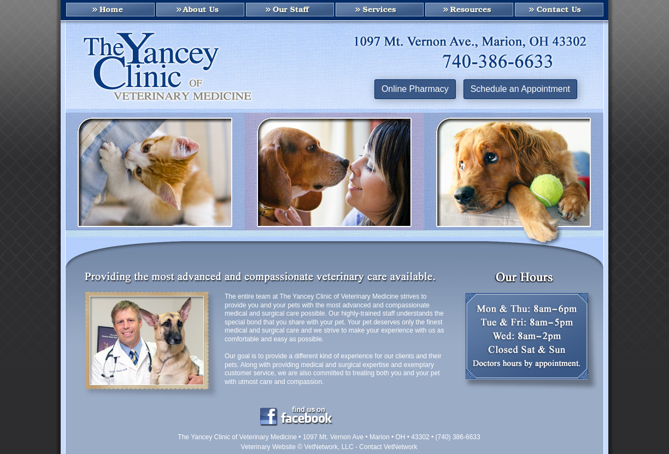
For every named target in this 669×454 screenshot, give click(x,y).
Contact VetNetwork (388, 447)
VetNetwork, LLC (329, 447)
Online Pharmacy (415, 89)
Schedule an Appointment (520, 89)
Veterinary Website (268, 447)
